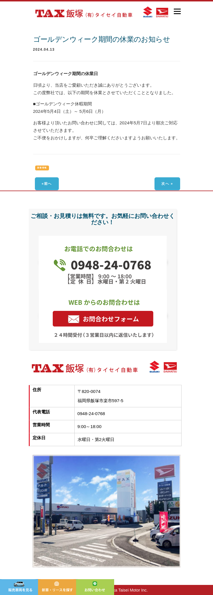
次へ (165, 184)
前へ (48, 184)
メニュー (177, 11)
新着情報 (42, 167)
